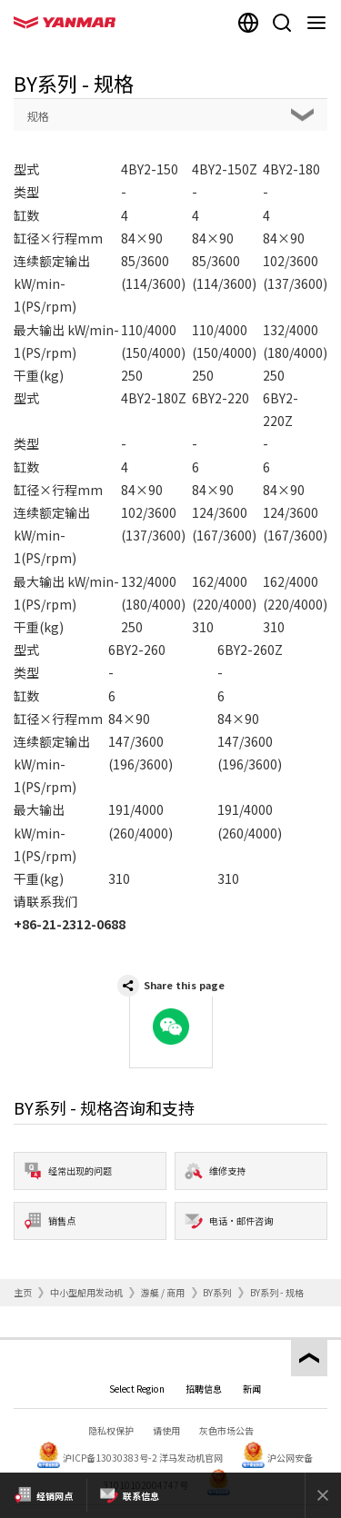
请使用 (166, 1430)
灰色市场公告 (226, 1430)
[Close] (323, 1495)
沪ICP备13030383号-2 (110, 1457)
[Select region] (248, 23)
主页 (23, 1292)
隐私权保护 (111, 1430)
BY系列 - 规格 (277, 1292)
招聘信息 (204, 1388)
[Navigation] (320, 23)
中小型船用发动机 (86, 1292)
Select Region (137, 1388)
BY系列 (217, 1292)
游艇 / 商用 (163, 1292)
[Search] (282, 23)
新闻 (252, 1388)
